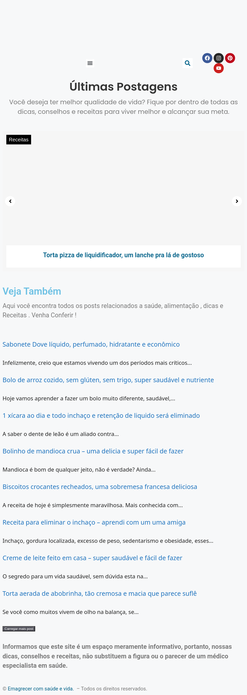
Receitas (19, 139)
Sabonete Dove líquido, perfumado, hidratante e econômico (91, 344)
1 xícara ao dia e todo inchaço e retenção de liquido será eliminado (101, 415)
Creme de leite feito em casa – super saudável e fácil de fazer (92, 557)
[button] (90, 63)
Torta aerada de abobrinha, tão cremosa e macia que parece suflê (100, 593)
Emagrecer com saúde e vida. (41, 689)
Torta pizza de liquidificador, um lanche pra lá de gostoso (123, 255)
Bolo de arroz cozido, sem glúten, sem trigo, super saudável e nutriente (108, 379)
